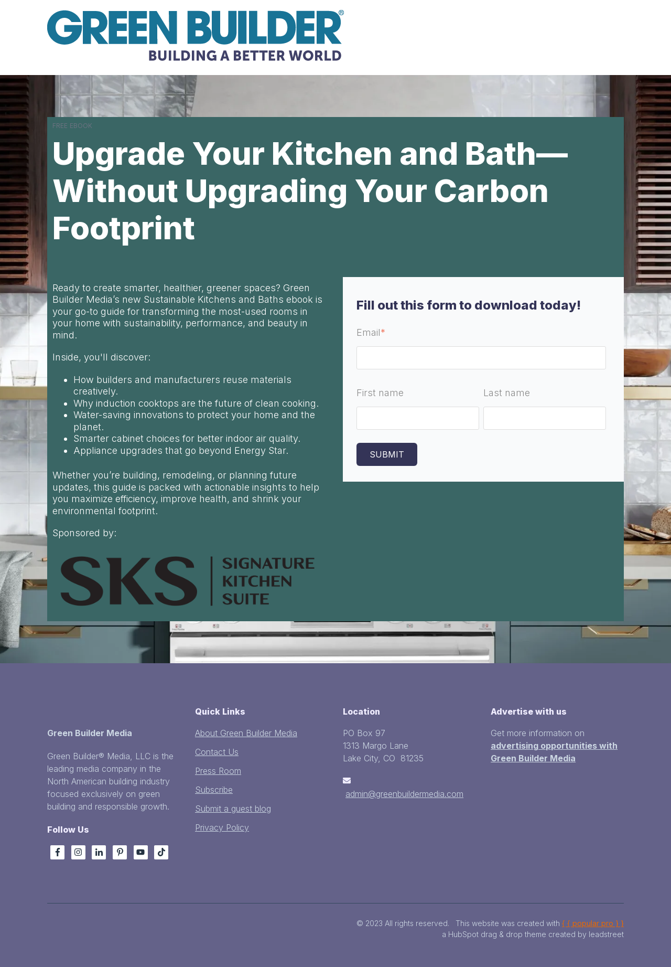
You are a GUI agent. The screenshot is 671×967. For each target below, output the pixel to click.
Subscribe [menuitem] (214, 789)
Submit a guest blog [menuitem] (233, 808)
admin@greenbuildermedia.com (404, 794)
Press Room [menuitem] (218, 771)
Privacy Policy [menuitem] (222, 827)
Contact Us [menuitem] (217, 752)
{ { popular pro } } (593, 923)
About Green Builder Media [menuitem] (246, 733)
